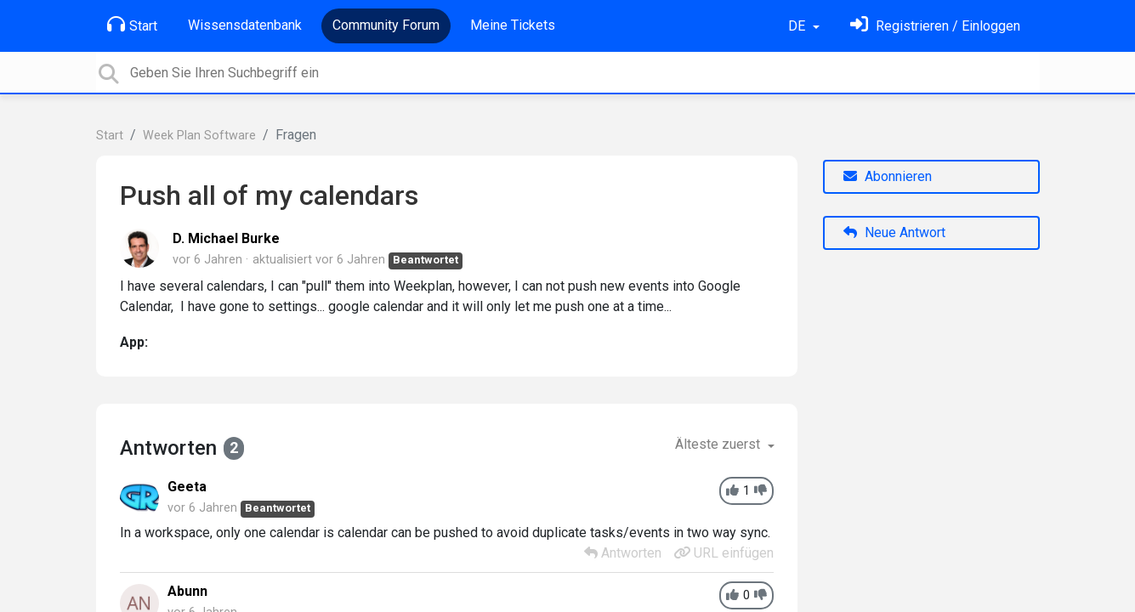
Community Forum (386, 25)
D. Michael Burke (226, 238)
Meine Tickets (512, 25)
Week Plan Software (199, 135)
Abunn (187, 591)
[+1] (732, 491)
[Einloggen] (935, 25)
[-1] (760, 491)
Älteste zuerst (719, 444)
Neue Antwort (894, 232)
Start (132, 24)
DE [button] (798, 26)
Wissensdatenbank (245, 25)
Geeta (187, 487)
